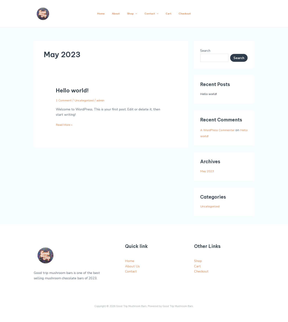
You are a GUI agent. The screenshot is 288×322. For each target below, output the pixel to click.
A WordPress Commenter (219, 130)
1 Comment (65, 100)
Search (205, 50)
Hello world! (72, 90)
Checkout (188, 13)
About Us (132, 266)
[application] (134, 13)
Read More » (65, 124)
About (114, 13)
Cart (171, 13)
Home (97, 13)
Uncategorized (87, 100)
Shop (131, 13)
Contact (152, 13)
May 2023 (207, 171)
